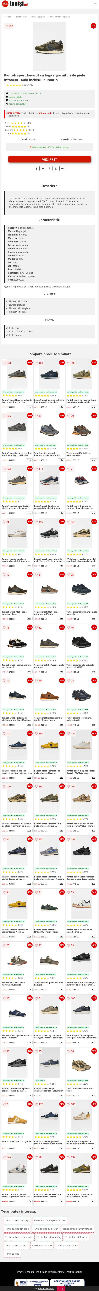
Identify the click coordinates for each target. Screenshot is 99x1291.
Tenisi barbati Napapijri (59, 16)
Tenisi (8, 16)
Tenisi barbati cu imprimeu (19, 1237)
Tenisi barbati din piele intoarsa (50, 1220)
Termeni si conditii (24, 1271)
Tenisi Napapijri (38, 16)
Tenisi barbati (20, 16)
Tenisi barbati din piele (17, 1228)
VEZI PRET (49, 159)
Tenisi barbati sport (42, 1245)
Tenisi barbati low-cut (76, 1237)
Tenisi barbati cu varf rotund (77, 1228)
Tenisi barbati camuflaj (49, 1237)
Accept (60, 1288)
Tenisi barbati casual (67, 1245)
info (29, 407)
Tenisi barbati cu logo (16, 1245)
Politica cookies (74, 1271)
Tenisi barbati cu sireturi (45, 1228)
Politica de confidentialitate (50, 1271)
